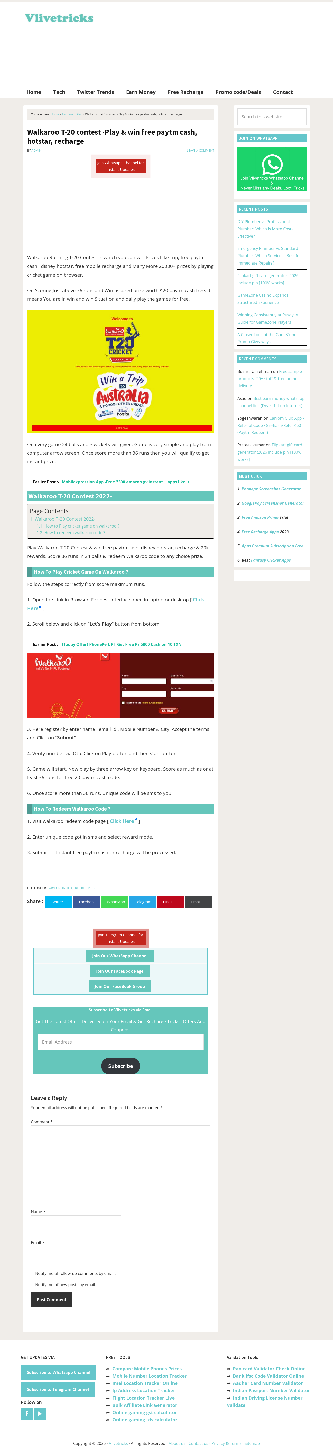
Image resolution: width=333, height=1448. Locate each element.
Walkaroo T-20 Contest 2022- (65, 519)
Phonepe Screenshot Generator (271, 489)
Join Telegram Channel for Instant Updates (120, 938)
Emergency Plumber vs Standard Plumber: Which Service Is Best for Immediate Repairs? (269, 256)
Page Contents (49, 511)
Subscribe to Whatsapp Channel (58, 1372)
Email (37, 1242)
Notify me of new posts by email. (65, 1284)
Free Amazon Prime (260, 517)
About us (177, 1443)
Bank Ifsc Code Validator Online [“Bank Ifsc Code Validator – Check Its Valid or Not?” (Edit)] (268, 1376)
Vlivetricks (58, 17)
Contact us (198, 1443)
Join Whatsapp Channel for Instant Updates (120, 166)
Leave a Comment (200, 150)
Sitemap (252, 1443)
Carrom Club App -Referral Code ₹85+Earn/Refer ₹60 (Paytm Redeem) (270, 425)
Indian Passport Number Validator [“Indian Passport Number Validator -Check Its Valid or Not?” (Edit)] (271, 1390)
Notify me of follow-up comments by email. (75, 1273)
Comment (42, 1122)
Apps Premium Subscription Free (273, 546)
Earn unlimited (59, 888)
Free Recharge (85, 888)
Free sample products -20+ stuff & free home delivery (269, 379)
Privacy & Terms (226, 1443)
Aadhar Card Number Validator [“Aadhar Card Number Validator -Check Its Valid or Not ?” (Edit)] (268, 1383)
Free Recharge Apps (260, 532)
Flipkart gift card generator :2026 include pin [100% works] (269, 452)
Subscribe (120, 1065)
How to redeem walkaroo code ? (74, 532)
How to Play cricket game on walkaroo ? (81, 526)
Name (38, 1211)
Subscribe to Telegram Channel (58, 1389)
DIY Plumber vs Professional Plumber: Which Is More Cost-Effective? (265, 229)
